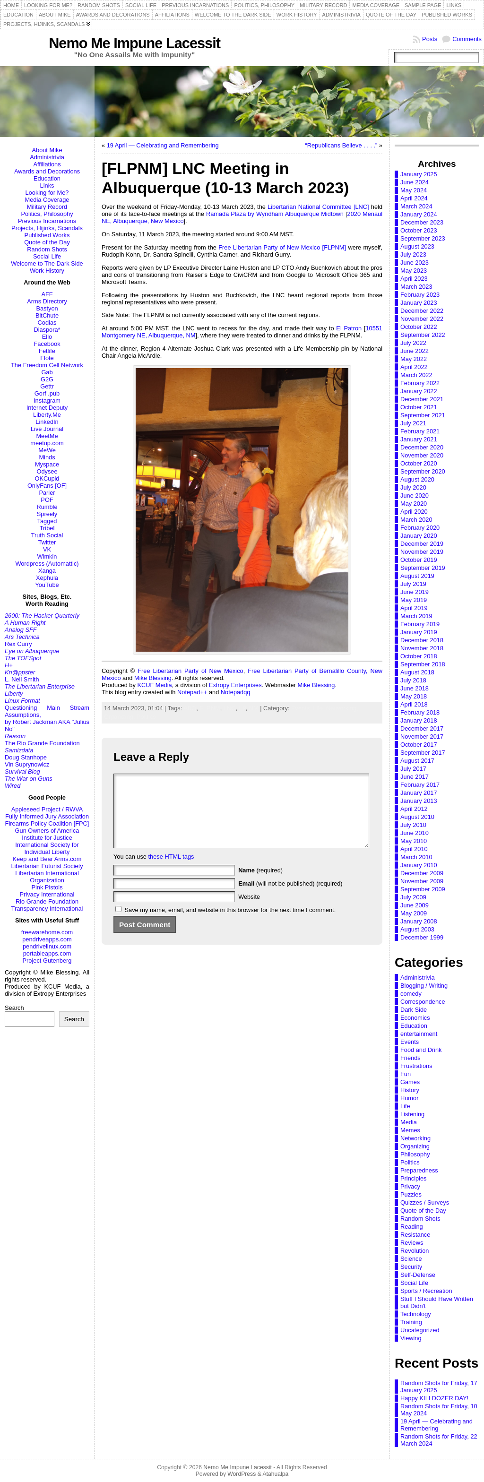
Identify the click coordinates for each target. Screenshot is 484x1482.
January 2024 (418, 214)
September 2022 (422, 334)
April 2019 (414, 608)
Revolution (414, 1250)
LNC (230, 708)
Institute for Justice (47, 837)
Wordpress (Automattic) (46, 563)
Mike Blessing (153, 677)
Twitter (47, 542)
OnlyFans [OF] (47, 485)
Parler (47, 492)
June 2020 (414, 495)
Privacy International (47, 894)
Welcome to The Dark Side (47, 263)
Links (47, 185)
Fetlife (47, 350)
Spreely (47, 513)
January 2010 (418, 865)
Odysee (46, 471)
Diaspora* (47, 329)
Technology (415, 1314)
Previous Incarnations (47, 220)
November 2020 (421, 455)
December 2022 (421, 310)
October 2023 (418, 230)
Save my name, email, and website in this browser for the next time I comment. (230, 924)
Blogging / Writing (424, 985)
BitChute (47, 315)
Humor (409, 1098)
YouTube (47, 584)
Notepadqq (236, 692)
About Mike (47, 150)
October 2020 (418, 463)
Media (408, 1122)
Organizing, (120, 716)
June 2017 (414, 776)
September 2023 (422, 238)
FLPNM (209, 708)
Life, (319, 708)
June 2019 (414, 591)
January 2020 (418, 535)
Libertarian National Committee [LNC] (318, 206)
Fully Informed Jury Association (47, 816)
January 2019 (418, 632)
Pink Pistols (46, 887)
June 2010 (414, 832)
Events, (302, 708)
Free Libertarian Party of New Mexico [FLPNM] (282, 247)
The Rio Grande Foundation (42, 743)
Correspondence (422, 1001)
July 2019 (413, 583)
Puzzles (411, 1194)
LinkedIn (46, 421)
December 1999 (421, 937)
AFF (46, 294)
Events (409, 1041)
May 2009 (413, 913)
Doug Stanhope (26, 757)
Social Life (47, 256)
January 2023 (418, 302)
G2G (47, 379)
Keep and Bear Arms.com (47, 858)
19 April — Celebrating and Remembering (163, 145)
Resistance (415, 1234)
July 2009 (413, 897)
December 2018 (421, 640)
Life (405, 1106)
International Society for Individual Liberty (46, 848)
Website (249, 910)
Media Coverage (47, 199)
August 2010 (417, 816)
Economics (415, 1017)
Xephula (47, 577)
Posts (429, 39)
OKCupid (47, 478)
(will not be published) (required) (290, 897)
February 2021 (420, 431)
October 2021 (418, 407)
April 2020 (414, 511)
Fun (405, 1073)
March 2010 (416, 857)
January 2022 (418, 391)
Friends (410, 1057)
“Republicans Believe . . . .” (341, 145)
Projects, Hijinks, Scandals (47, 228)
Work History (47, 270)
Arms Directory (47, 301)
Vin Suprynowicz (27, 764)
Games (410, 1082)
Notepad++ (192, 692)
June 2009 (414, 905)
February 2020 (420, 527)
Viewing (411, 1338)
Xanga (47, 570)
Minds (47, 457)
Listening (412, 1114)
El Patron (349, 328)
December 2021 (421, 399)
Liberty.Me (47, 414)
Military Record (47, 206)
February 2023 (420, 294)
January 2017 (418, 792)
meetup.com (46, 443)
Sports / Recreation (426, 1290)
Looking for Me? (47, 192)
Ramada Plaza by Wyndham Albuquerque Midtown (275, 213)
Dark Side (413, 1009)
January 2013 (418, 800)
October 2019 (418, 559)
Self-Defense (417, 1274)
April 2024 (414, 198)
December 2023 (421, 222)
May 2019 (413, 599)
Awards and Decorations (47, 171)
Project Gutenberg (47, 960)
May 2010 (413, 840)
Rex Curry (18, 643)
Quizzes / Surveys (424, 1202)
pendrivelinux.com (47, 946)
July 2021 (413, 423)
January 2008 (418, 921)
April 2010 (414, 849)
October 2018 (418, 656)
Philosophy (415, 1154)
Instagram (47, 400)
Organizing (415, 1146)
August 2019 (417, 575)
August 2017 (417, 760)
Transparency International (47, 908)
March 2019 (416, 616)
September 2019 (422, 567)
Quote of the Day (47, 242)
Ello (47, 336)
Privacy (410, 1186)
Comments (467, 39)
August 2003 (417, 929)
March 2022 (416, 375)
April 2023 (414, 278)
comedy (411, 993)
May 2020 (413, 503)
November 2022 (421, 318)
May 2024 (413, 190)
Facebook (47, 343)
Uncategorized (420, 1330)
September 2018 (422, 664)
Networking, (342, 708)
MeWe (47, 450)
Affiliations (46, 164)
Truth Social (47, 535)
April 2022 (414, 366)
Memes (410, 1130)
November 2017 (421, 736)
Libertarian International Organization (46, 877)
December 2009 (421, 873)
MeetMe (47, 435)
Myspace (47, 464)
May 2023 (413, 270)
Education (47, 178)
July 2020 (413, 487)
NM (254, 708)
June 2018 (414, 688)
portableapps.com (47, 953)
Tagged (47, 521)
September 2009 (422, 889)
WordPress (241, 1474)
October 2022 (418, 326)
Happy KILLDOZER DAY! (434, 1398)
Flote (46, 358)
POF (47, 499)
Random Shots (47, 249)
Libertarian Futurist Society (47, 866)
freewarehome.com (47, 932)
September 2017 (422, 752)
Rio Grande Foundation (47, 901)
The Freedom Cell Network (47, 365)
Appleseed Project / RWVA (47, 809)
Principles (413, 1178)
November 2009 (421, 881)
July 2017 (413, 768)
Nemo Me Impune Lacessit (134, 43)
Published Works (47, 235)
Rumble (46, 506)
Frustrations (416, 1065)
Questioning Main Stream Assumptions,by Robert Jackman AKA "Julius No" (47, 718)
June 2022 (414, 350)
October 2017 (418, 744)
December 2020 (421, 447)
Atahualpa (275, 1474)
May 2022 (413, 358)
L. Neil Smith (22, 679)
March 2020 (416, 519)
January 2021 (418, 439)
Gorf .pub (47, 393)
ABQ (189, 708)
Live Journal (47, 428)
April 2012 (414, 808)
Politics (146, 716)
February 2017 (420, 784)
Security (411, 1266)
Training (411, 1322)
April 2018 (414, 704)
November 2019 (421, 551)
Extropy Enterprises (235, 685)
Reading (411, 1226)
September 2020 (422, 471)
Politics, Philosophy (47, 213)
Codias (47, 322)
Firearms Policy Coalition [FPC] (47, 823)
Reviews (411, 1242)
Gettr (46, 386)
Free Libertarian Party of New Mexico (190, 670)
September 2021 (422, 415)
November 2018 (421, 648)
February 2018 (420, 712)
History (409, 1090)
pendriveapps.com (47, 939)
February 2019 (420, 624)
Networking (415, 1138)
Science (411, 1258)
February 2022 (420, 383)
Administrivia (47, 157)
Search (14, 1007)
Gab (46, 372)
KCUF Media (154, 685)
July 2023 (413, 254)
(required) (260, 884)
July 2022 (413, 342)
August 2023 (417, 246)
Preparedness (419, 1170)
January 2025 (418, 174)
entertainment (418, 1033)
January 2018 (418, 720)
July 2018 (413, 680)
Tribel (47, 528)
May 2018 (413, 696)
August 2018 (417, 672)
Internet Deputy (47, 407)
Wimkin (47, 556)
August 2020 (417, 479)
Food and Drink (421, 1049)
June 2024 (414, 182)
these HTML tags (171, 870)
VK (47, 549)
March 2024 (416, 206)
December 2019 (421, 543)
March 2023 (416, 286)
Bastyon (47, 308)
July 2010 (413, 824)
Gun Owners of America (47, 830)
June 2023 (414, 262)
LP (242, 708)
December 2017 (421, 728)
